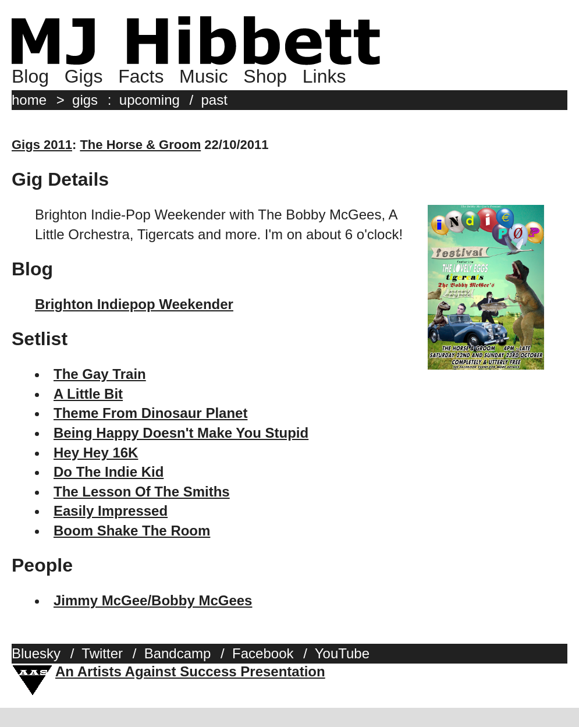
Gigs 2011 (42, 144)
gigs (85, 100)
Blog (30, 76)
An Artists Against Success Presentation (190, 671)
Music (203, 76)
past (214, 100)
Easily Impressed (111, 511)
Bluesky (36, 653)
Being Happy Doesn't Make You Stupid (181, 433)
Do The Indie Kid (109, 472)
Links (324, 76)
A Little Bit (88, 394)
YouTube (342, 653)
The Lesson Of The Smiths (142, 491)
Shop (265, 76)
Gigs (84, 76)
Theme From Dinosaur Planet (150, 413)
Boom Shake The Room (132, 530)
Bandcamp (177, 653)
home (29, 100)
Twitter (102, 653)
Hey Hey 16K (96, 452)
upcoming (149, 100)
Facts (141, 76)
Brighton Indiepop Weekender (134, 304)
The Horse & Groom (140, 144)
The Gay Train (100, 374)
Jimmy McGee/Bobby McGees (153, 600)
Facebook (262, 653)
